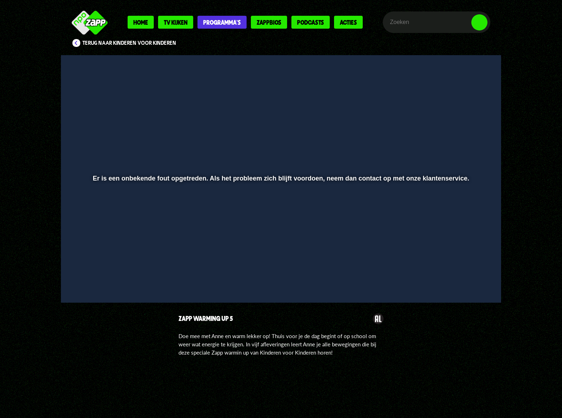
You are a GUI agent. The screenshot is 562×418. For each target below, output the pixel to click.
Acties (348, 22)
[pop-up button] (457, 278)
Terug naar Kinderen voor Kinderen (129, 43)
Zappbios (269, 22)
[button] (90, 278)
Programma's (222, 22)
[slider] (280, 263)
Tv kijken (175, 22)
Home (140, 22)
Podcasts (310, 22)
